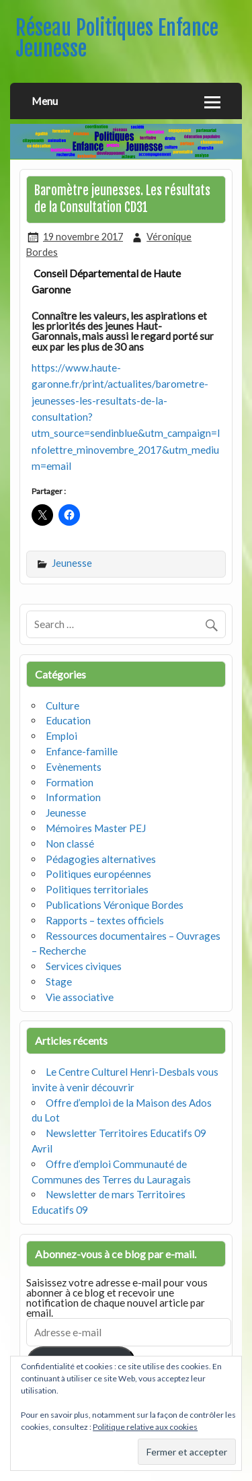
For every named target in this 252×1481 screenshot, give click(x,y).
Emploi (61, 736)
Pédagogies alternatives (101, 859)
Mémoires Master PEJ (96, 828)
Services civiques (84, 966)
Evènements (73, 767)
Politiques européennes (98, 874)
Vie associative (80, 997)
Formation (69, 782)
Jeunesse (72, 563)
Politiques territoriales (97, 889)
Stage (59, 981)
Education (68, 720)
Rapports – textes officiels (105, 920)
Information (73, 797)
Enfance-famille (82, 751)
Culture (62, 705)
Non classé (70, 843)
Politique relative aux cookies (145, 1427)
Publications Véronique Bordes (114, 905)
